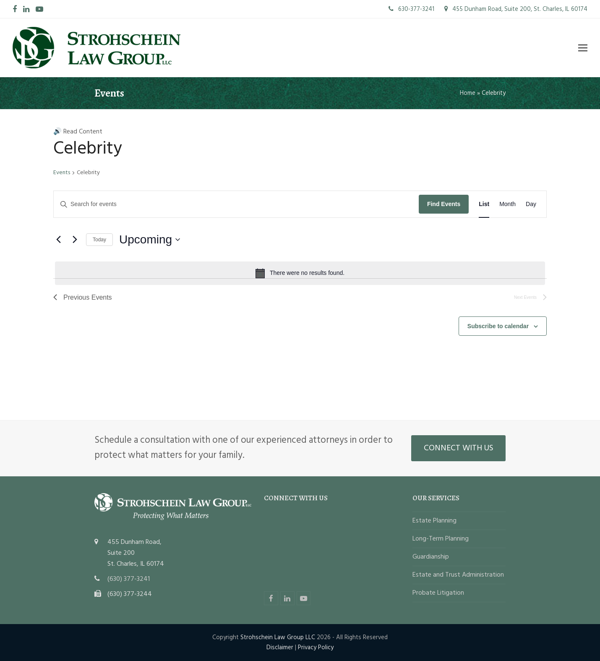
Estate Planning (434, 520)
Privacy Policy (316, 648)
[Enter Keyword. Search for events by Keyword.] (236, 204)
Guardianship (430, 556)
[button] (582, 47)
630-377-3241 (411, 9)
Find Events (443, 204)
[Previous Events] (58, 240)
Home (467, 93)
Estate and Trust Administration (458, 575)
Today (99, 240)
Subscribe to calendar (498, 326)
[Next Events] (75, 240)
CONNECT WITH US (458, 448)
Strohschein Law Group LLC (277, 637)
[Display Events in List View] (484, 204)
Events (61, 173)
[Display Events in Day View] (531, 204)
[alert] (300, 273)
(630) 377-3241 (128, 579)
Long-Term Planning (440, 538)
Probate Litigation (438, 593)
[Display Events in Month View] (507, 204)
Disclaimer (279, 648)
